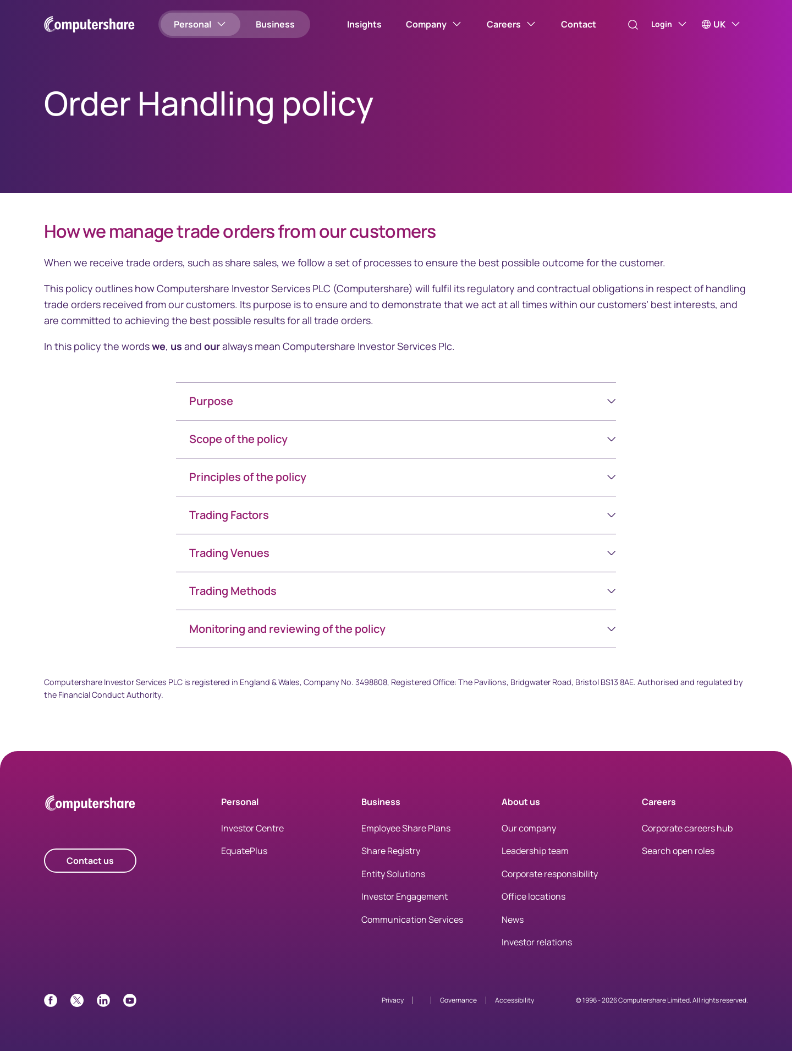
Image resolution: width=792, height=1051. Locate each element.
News (513, 919)
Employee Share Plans (405, 828)
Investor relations (537, 942)
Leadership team (535, 851)
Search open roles (678, 851)
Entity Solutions (393, 874)
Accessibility (514, 1000)
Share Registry (390, 851)
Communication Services (412, 919)
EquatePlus (244, 851)
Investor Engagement (404, 896)
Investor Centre (252, 828)
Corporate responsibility (550, 874)
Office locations (533, 896)
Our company (529, 828)
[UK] (721, 24)
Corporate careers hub (687, 828)
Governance (458, 1000)
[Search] (621, 25)
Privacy (393, 1000)
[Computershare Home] (90, 805)
